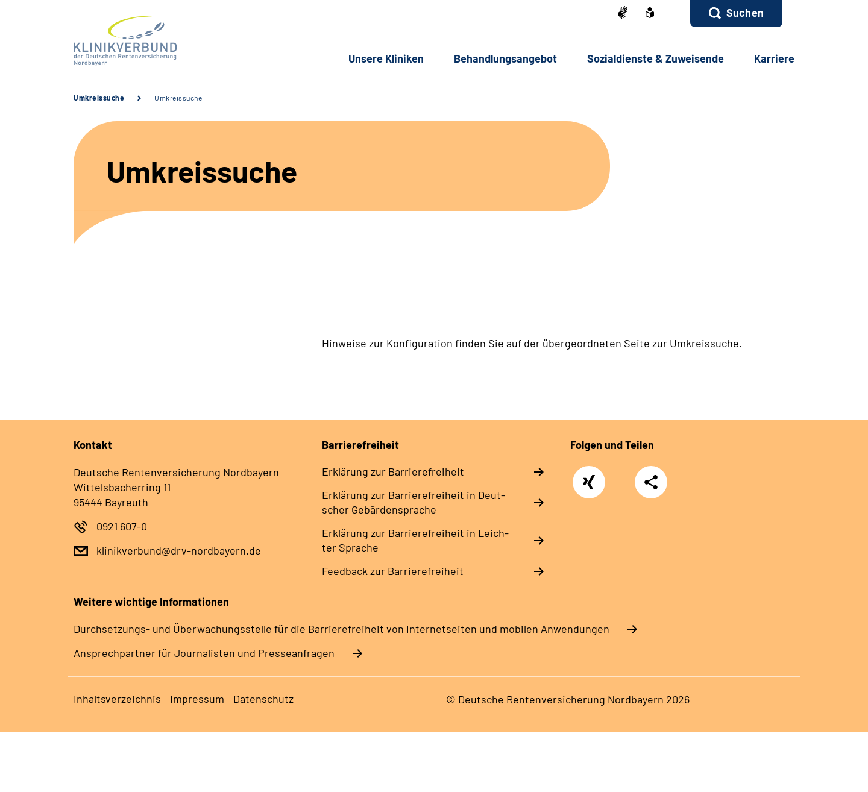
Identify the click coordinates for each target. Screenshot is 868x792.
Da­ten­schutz (263, 698)
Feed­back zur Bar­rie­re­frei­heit (393, 570)
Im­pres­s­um (197, 698)
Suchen (745, 12)
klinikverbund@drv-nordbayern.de (178, 550)
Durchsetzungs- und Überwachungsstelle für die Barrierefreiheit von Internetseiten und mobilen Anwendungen (341, 628)
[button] (736, 13)
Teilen (651, 482)
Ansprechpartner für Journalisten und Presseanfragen (204, 652)
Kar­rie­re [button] (774, 58)
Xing (589, 476)
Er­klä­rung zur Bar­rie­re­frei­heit (393, 471)
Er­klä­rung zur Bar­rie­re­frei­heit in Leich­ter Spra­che (415, 540)
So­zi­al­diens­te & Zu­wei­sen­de (655, 58)
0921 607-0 (121, 526)
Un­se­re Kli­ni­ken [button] (386, 58)
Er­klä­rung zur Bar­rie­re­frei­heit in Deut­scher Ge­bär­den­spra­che (413, 502)
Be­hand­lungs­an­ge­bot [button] (505, 58)
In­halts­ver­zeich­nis (117, 698)
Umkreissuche (99, 97)
